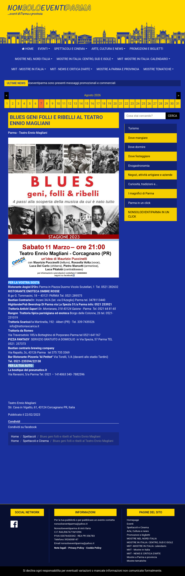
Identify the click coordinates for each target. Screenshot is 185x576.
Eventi (130, 523)
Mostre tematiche (136, 560)
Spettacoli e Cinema (138, 527)
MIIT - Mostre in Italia (138, 549)
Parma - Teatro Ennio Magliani (27, 132)
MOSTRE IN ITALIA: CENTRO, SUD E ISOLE (150, 542)
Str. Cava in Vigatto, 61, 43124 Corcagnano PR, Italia (41, 407)
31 (178, 103)
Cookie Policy (93, 547)
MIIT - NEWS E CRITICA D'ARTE (144, 553)
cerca (172, 116)
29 (166, 103)
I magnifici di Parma (141, 193)
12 (69, 103)
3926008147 (71, 539)
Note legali (60, 547)
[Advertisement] (136, 15)
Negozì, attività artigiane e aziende (150, 175)
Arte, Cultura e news (138, 531)
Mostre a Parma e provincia (118, 69)
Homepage (133, 519)
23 (132, 103)
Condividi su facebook (22, 427)
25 (143, 103)
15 (86, 103)
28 (160, 103)
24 (137, 103)
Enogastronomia (139, 165)
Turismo (133, 128)
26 (149, 103)
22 (126, 103)
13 (75, 103)
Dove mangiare (138, 138)
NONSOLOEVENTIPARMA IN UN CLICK (148, 214)
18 (103, 103)
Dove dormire (136, 147)
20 (115, 103)
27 (154, 103)
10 (58, 103)
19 (109, 103)
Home (28, 48)
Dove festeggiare (139, 156)
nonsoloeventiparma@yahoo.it (71, 523)
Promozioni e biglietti (146, 48)
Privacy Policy (76, 547)
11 (64, 103)
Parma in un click (139, 203)
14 (81, 103)
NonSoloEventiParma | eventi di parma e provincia (49, 10)
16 (92, 103)
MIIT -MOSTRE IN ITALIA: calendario (146, 545)
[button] (44, 49)
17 (98, 103)
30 (172, 103)
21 (120, 103)
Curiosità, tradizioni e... (143, 184)
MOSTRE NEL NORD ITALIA (142, 538)
